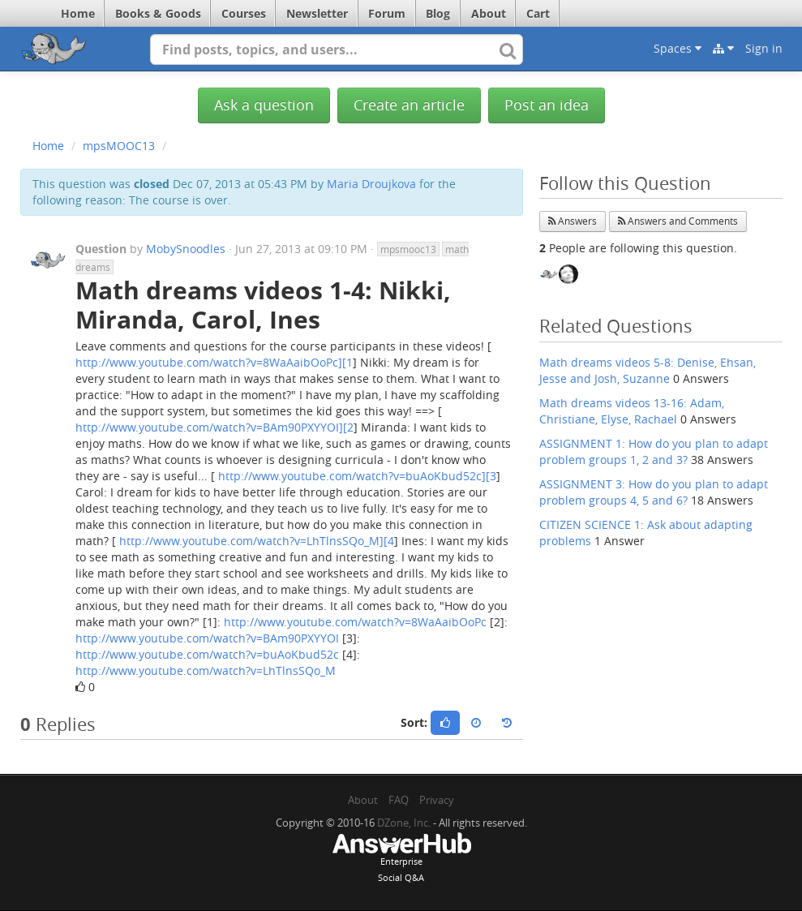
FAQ (398, 800)
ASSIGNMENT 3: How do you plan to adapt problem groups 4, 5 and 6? (653, 492)
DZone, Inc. (404, 822)
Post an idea (546, 105)
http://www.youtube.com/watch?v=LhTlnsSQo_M (205, 670)
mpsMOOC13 (119, 145)
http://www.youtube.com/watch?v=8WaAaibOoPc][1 (214, 362)
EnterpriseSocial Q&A (401, 859)
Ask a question (264, 105)
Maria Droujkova (371, 183)
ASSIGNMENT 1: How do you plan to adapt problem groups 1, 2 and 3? (653, 451)
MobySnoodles (185, 248)
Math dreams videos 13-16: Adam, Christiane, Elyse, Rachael (631, 411)
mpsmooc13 (408, 249)
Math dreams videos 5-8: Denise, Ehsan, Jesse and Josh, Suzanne (647, 370)
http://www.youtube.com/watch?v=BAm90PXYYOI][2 (214, 427)
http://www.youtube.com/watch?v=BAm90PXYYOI (207, 638)
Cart (538, 13)
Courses (243, 13)
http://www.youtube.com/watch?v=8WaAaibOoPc (355, 622)
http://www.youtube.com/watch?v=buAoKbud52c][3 (357, 475)
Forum (386, 13)
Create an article (409, 105)
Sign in (764, 48)
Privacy (436, 800)
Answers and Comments (678, 221)
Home (78, 13)
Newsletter (317, 13)
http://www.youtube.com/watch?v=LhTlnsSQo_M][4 (256, 540)
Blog (438, 13)
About (488, 13)
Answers (572, 221)
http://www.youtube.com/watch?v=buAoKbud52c (207, 654)
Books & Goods (158, 13)
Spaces (677, 48)
